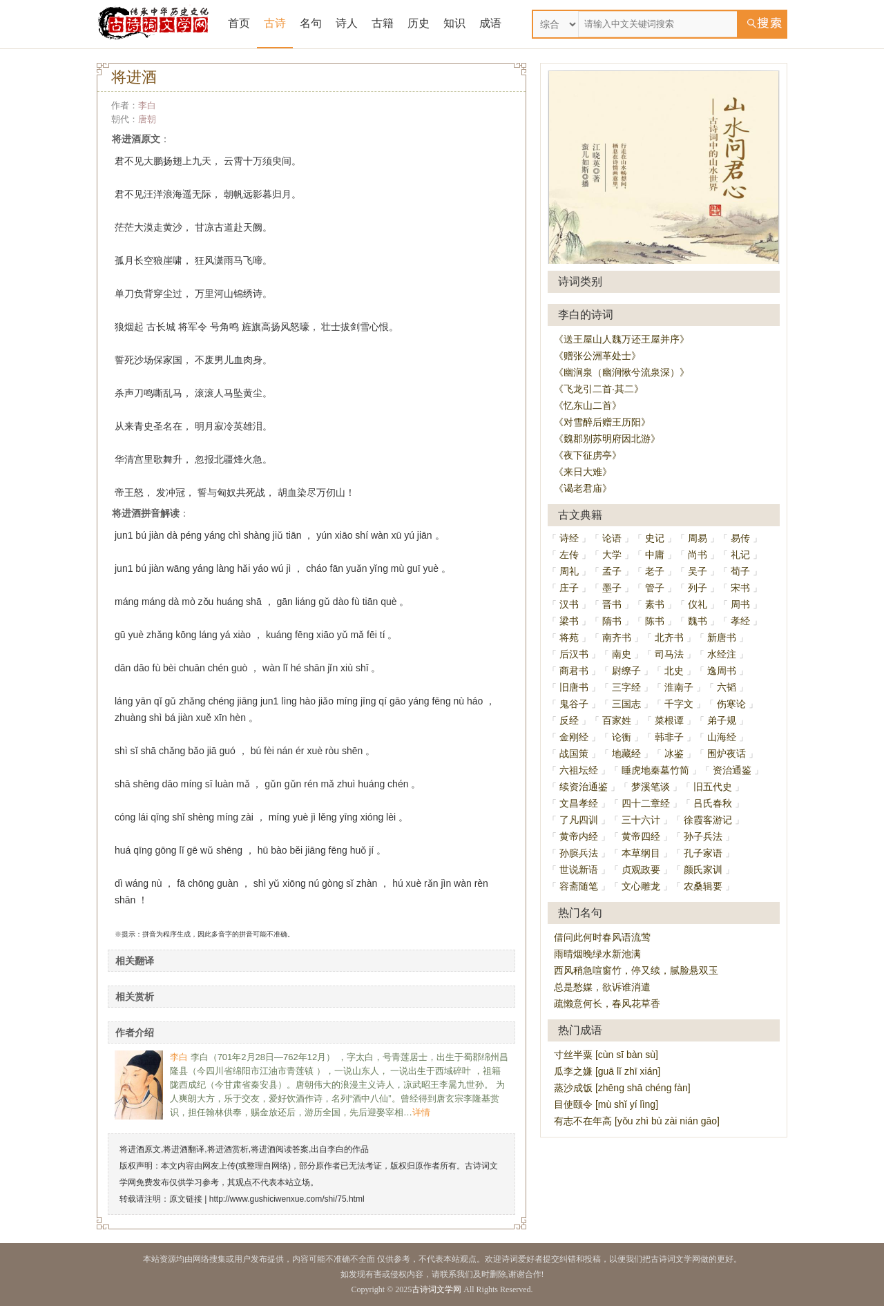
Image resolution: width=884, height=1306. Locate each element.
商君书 (573, 670)
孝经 (740, 620)
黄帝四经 (641, 836)
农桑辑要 (703, 886)
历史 (418, 23)
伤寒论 (731, 703)
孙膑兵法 (578, 852)
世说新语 (578, 869)
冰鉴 (674, 753)
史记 (654, 538)
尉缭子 (626, 670)
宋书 (740, 587)
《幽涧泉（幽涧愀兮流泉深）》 (621, 372)
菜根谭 (669, 720)
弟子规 (721, 720)
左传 (569, 554)
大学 (612, 554)
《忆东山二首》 (588, 405)
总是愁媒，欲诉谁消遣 (602, 986)
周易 (697, 538)
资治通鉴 (732, 770)
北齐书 (669, 637)
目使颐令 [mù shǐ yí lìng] (606, 1104)
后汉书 (573, 654)
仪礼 (697, 604)
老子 (654, 571)
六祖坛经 (578, 770)
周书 (740, 604)
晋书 (612, 604)
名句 (311, 23)
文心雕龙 (641, 886)
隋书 (612, 620)
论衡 (621, 736)
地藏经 (626, 753)
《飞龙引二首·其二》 (599, 388)
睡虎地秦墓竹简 (655, 770)
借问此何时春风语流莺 (602, 937)
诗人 (347, 23)
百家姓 (616, 720)
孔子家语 (703, 852)
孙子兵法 (703, 836)
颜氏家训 (703, 869)
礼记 (740, 554)
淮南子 (678, 687)
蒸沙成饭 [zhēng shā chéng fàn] (622, 1087)
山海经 (721, 736)
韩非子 (669, 736)
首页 (239, 23)
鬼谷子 (573, 703)
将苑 (569, 637)
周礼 (569, 571)
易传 (740, 538)
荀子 (740, 571)
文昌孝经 (578, 803)
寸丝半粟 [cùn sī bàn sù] (606, 1054)
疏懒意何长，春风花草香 (607, 1003)
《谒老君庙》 (583, 488)
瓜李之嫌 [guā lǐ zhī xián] (607, 1071)
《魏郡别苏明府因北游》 (607, 438)
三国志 (626, 703)
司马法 (669, 654)
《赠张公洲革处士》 (597, 355)
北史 (674, 670)
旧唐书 (573, 687)
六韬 (726, 687)
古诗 (275, 23)
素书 (654, 604)
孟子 (612, 571)
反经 (569, 720)
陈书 (654, 620)
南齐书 (616, 637)
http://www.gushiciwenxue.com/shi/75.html (287, 1199)
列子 (697, 587)
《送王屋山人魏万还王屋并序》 (621, 339)
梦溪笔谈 (650, 786)
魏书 (697, 620)
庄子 (569, 587)
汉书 (569, 604)
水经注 (721, 654)
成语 (490, 23)
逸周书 (721, 670)
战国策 (573, 753)
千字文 (678, 703)
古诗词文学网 (436, 1289)
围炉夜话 (726, 753)
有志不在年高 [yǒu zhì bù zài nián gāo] (637, 1120)
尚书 (697, 554)
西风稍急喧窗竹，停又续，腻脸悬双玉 (636, 970)
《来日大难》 (583, 471)
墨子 (612, 587)
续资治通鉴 (583, 786)
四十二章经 (646, 803)
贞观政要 (641, 869)
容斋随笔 (578, 886)
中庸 (654, 554)
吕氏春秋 (712, 803)
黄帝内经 (578, 836)
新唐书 (721, 637)
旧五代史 (712, 786)
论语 (612, 538)
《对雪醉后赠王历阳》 (602, 422)
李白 (147, 105)
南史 (621, 654)
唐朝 (147, 119)
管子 (654, 587)
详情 (421, 1112)
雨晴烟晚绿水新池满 (597, 953)
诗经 (569, 538)
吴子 (697, 571)
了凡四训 (578, 819)
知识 (454, 23)
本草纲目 (641, 852)
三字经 (626, 687)
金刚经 (573, 736)
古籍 (383, 23)
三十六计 (641, 819)
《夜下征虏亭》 (588, 455)
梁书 (569, 620)
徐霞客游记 (708, 819)
